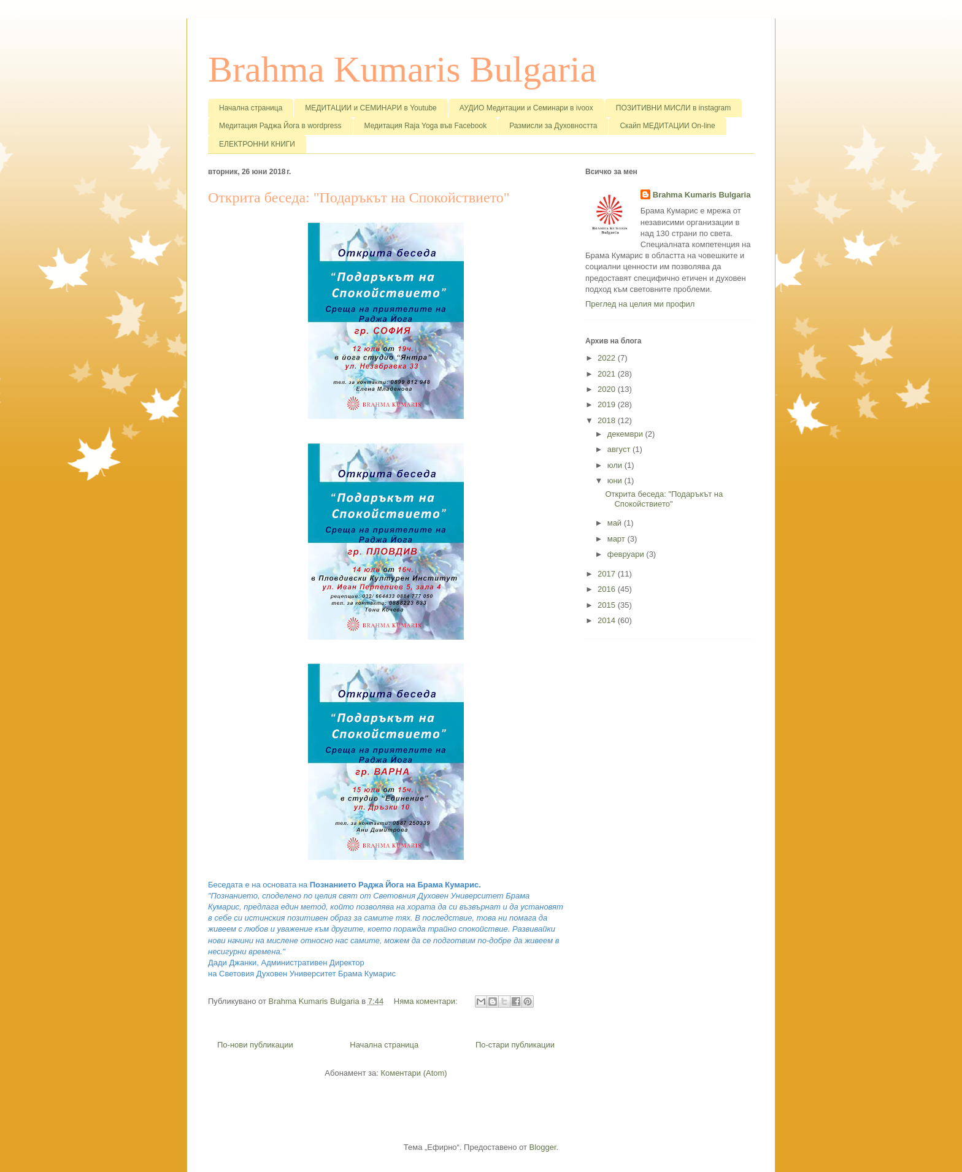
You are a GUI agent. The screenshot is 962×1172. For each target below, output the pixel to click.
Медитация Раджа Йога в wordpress (280, 125)
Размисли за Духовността (553, 125)
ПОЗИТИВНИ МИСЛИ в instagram (673, 108)
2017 (608, 573)
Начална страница (250, 108)
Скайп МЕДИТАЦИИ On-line (667, 125)
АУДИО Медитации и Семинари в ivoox (526, 108)
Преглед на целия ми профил (640, 303)
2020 (608, 389)
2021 (608, 373)
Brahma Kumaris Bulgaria (402, 69)
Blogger (542, 1147)
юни (616, 480)
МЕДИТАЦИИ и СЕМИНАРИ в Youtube (370, 108)
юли (616, 465)
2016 (608, 589)
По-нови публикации (255, 1044)
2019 (608, 404)
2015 (608, 605)
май (615, 522)
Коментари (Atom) (413, 1073)
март (617, 538)
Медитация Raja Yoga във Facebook (425, 125)
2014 (608, 620)
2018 (608, 420)
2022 (608, 357)
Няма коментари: (427, 1001)
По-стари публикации (515, 1044)
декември (626, 434)
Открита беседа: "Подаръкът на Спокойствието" (359, 197)
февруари (627, 554)
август (620, 449)
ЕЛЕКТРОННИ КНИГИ (257, 144)
